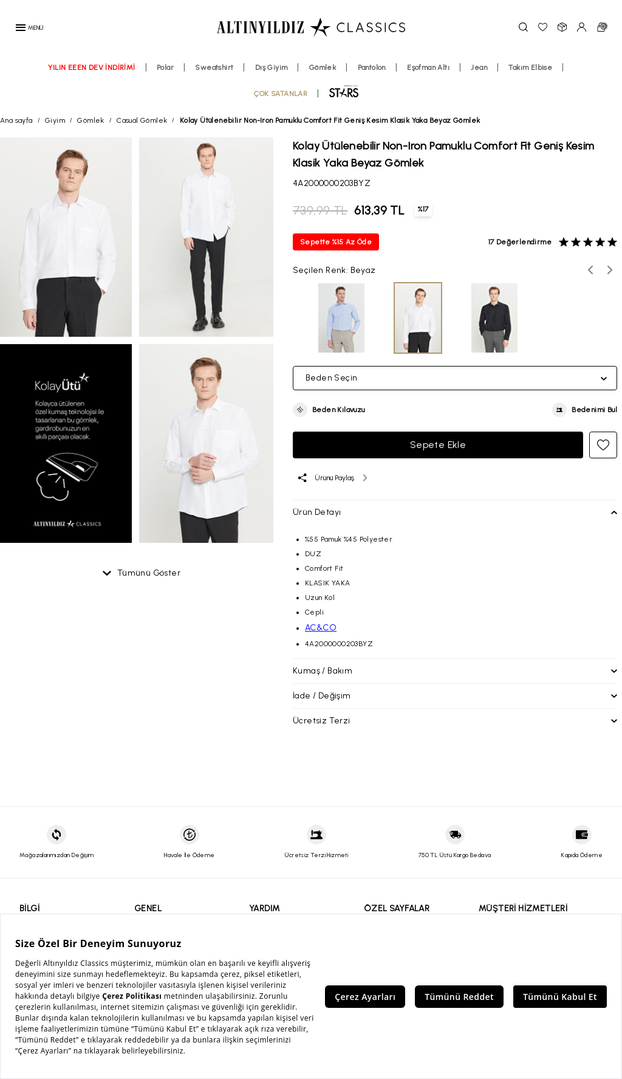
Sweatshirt (214, 73)
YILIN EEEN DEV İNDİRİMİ (91, 73)
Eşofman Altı (428, 73)
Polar (165, 73)
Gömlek (322, 73)
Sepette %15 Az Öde (336, 242)
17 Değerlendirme (520, 242)
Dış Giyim (271, 73)
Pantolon (372, 73)
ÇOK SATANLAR (280, 99)
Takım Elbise (530, 73)
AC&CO (321, 627)
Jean (479, 73)
